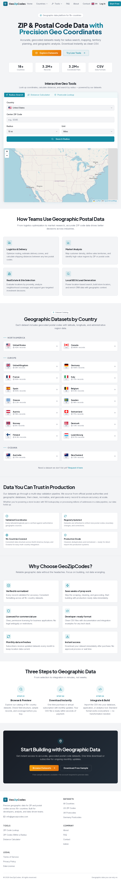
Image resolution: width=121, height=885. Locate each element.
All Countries (68, 803)
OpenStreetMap (110, 201)
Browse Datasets (44, 768)
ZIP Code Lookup (11, 830)
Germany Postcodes (72, 817)
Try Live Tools (75, 53)
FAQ (68, 4)
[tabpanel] (60, 150)
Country (10, 102)
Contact (86, 4)
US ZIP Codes (69, 808)
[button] (7, 152)
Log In (102, 4)
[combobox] (60, 107)
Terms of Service (11, 857)
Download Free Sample (76, 768)
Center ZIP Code (14, 114)
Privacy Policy (9, 861)
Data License (9, 866)
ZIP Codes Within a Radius (15, 835)
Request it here (75, 468)
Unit (63, 126)
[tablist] (60, 95)
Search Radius (60, 139)
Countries (42, 4)
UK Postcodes (69, 813)
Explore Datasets (46, 53)
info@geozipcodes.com (17, 816)
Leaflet (97, 201)
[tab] (14, 95)
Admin (66, 844)
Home (29, 4)
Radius (10, 126)
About (76, 4)
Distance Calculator (11, 839)
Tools (57, 4)
